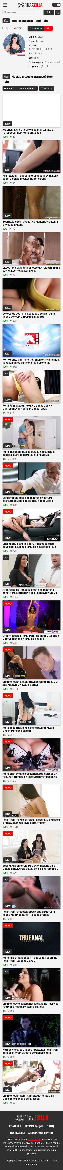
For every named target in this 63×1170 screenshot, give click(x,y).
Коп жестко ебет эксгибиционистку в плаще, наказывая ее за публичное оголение (31, 361)
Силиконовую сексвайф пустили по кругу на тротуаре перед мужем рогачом (30, 1005)
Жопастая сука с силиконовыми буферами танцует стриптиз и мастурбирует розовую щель (30, 775)
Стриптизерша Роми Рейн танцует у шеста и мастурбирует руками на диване (31, 637)
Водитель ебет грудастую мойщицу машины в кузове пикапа (31, 223)
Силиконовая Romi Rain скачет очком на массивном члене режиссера (28, 1097)
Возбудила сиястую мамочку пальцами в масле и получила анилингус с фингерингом (30, 867)
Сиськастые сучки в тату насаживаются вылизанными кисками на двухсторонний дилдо (29, 545)
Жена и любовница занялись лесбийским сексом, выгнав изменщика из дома (29, 453)
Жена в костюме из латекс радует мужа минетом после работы (28, 729)
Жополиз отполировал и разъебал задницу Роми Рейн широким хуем (30, 959)
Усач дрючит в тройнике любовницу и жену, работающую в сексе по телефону (30, 177)
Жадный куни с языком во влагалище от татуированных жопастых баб (29, 131)
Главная (15, 1126)
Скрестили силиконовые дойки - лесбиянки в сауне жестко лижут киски (31, 269)
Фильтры (46, 88)
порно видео (34, 1139)
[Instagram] (46, 67)
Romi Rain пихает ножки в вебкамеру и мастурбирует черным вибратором (27, 407)
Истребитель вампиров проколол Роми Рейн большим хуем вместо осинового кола (31, 1051)
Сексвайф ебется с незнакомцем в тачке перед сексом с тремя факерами (29, 315)
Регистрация (34, 1126)
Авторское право (40, 1133)
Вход (50, 1126)
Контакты (17, 1133)
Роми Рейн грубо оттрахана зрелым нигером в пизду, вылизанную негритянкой (31, 821)
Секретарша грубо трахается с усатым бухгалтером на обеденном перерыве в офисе (28, 499)
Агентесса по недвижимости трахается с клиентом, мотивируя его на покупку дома (30, 591)
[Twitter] (41, 67)
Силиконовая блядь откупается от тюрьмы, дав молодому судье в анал (30, 683)
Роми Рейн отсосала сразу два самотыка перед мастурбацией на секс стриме (29, 913)
